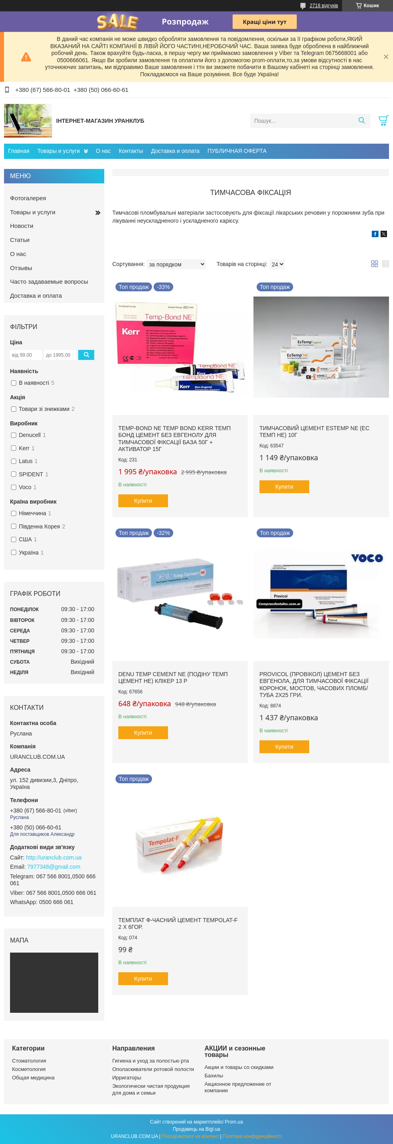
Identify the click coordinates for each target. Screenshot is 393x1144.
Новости (21, 225)
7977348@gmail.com (54, 867)
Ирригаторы (126, 1078)
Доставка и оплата (175, 151)
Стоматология (29, 1061)
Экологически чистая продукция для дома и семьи (151, 1089)
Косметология (29, 1069)
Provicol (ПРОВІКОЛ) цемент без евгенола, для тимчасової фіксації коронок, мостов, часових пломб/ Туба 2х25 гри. (314, 685)
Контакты (131, 151)
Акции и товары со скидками (239, 1067)
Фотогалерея (28, 198)
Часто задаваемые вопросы (49, 281)
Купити (143, 501)
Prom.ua (234, 1122)
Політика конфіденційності (252, 1136)
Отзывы (21, 267)
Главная (18, 151)
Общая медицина (33, 1078)
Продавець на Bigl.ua (196, 1129)
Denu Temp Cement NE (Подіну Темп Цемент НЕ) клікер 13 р (173, 678)
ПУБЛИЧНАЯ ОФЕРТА (237, 151)
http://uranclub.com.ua (54, 857)
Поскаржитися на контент (190, 1136)
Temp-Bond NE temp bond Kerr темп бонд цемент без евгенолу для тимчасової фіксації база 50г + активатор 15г (174, 439)
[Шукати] (361, 121)
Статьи (20, 239)
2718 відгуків (324, 5)
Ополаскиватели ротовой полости (153, 1069)
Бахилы (214, 1076)
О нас (103, 151)
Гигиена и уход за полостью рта (150, 1061)
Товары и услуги (58, 151)
